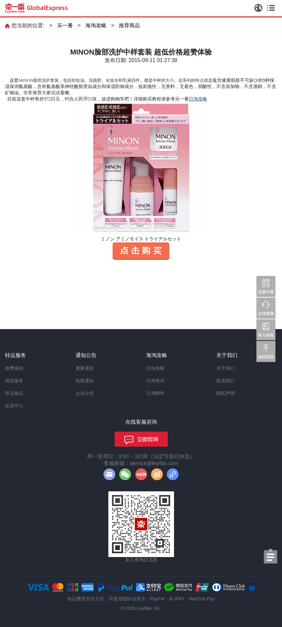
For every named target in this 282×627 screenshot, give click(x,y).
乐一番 (65, 25)
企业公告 (85, 393)
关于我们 (225, 368)
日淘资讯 (155, 380)
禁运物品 (14, 393)
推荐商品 (129, 25)
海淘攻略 (95, 25)
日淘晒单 (155, 393)
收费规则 (14, 368)
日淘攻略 (155, 368)
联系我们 (225, 380)
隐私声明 (225, 393)
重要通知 (85, 368)
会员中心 (14, 405)
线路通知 (85, 380)
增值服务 (14, 380)
